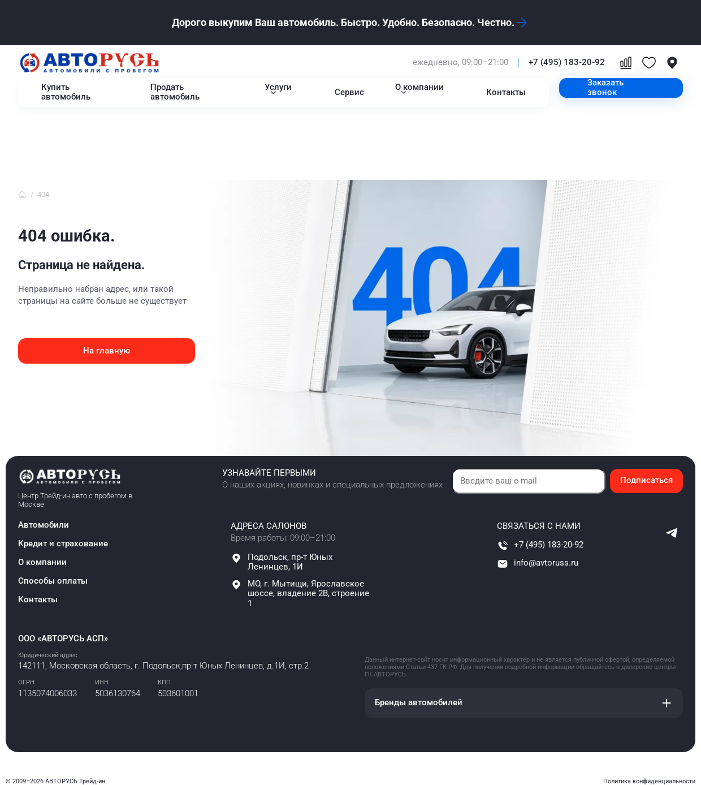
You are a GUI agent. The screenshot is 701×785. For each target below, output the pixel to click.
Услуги (278, 87)
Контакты (506, 92)
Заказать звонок (605, 87)
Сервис (349, 92)
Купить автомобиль (65, 92)
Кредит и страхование (63, 544)
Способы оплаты (53, 581)
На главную (106, 351)
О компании (419, 87)
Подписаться (646, 480)
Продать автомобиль (175, 92)
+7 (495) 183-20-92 (567, 62)
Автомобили (43, 525)
